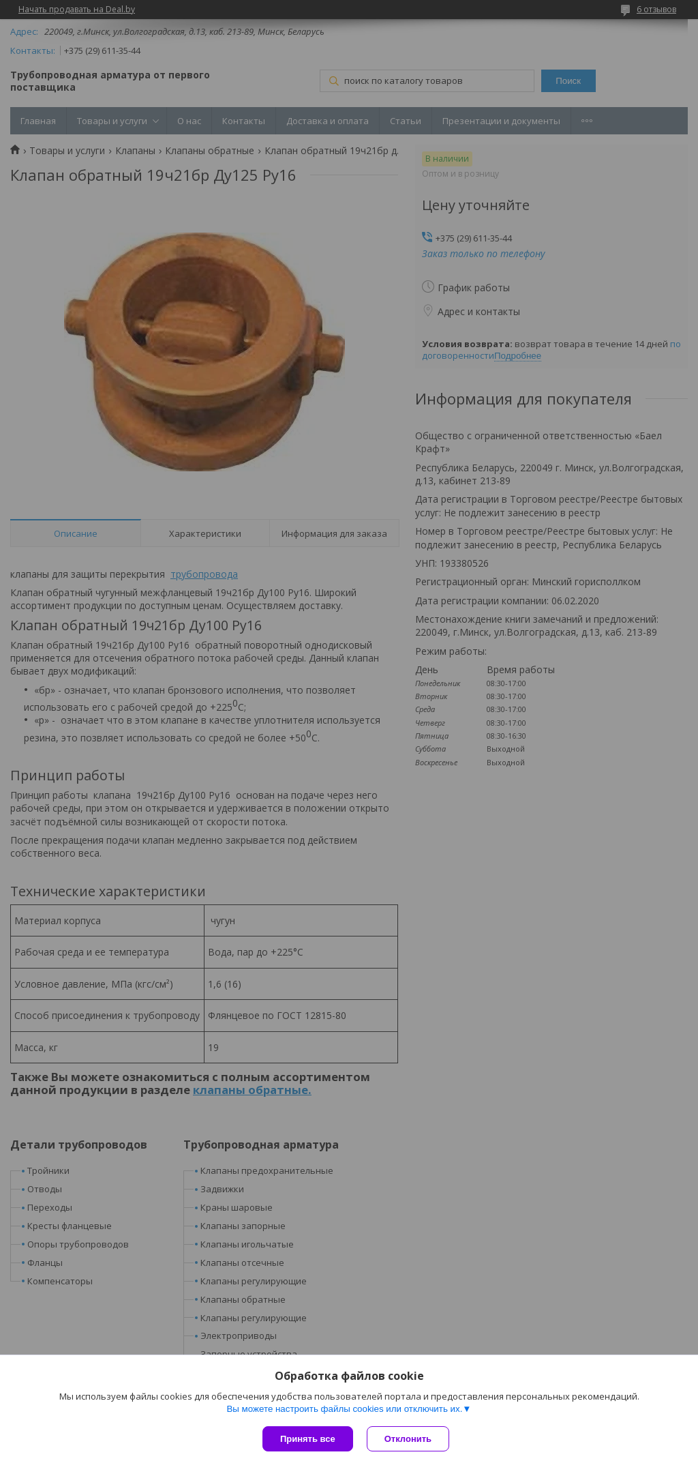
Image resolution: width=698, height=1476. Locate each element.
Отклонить (407, 1439)
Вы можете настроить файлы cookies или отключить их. (344, 1409)
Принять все (307, 1439)
